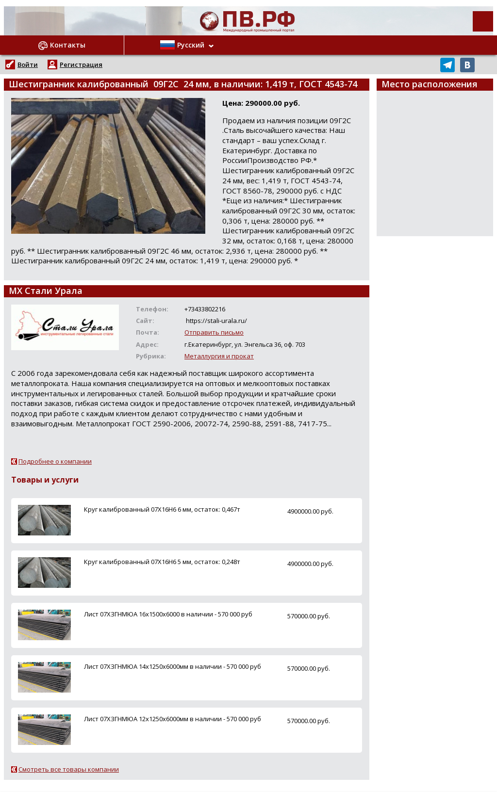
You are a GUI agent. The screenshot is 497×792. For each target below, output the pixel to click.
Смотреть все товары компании (68, 769)
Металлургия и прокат (219, 356)
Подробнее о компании (55, 461)
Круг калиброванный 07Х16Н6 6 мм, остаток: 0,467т (162, 509)
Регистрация (81, 64)
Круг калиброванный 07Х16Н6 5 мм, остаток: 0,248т (162, 561)
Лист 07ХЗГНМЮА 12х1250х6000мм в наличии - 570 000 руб (172, 718)
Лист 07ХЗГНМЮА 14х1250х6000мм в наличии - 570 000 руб (172, 666)
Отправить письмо (214, 332)
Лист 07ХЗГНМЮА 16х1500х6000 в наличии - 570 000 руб (168, 614)
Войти (27, 64)
